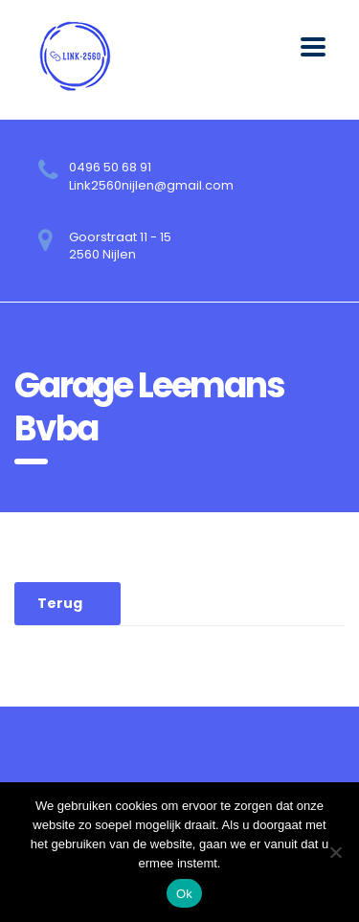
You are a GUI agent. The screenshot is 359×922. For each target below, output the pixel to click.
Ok (184, 894)
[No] (335, 852)
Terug (59, 603)
